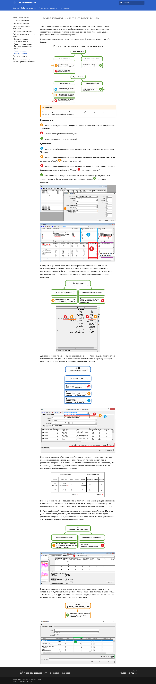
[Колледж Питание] (14, 2)
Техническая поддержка (48, 8)
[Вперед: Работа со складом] (130, 672)
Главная (16, 8)
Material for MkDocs (26, 681)
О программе (64, 8)
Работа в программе (28, 8)
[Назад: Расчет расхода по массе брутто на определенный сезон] (43, 672)
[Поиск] (131, 3)
